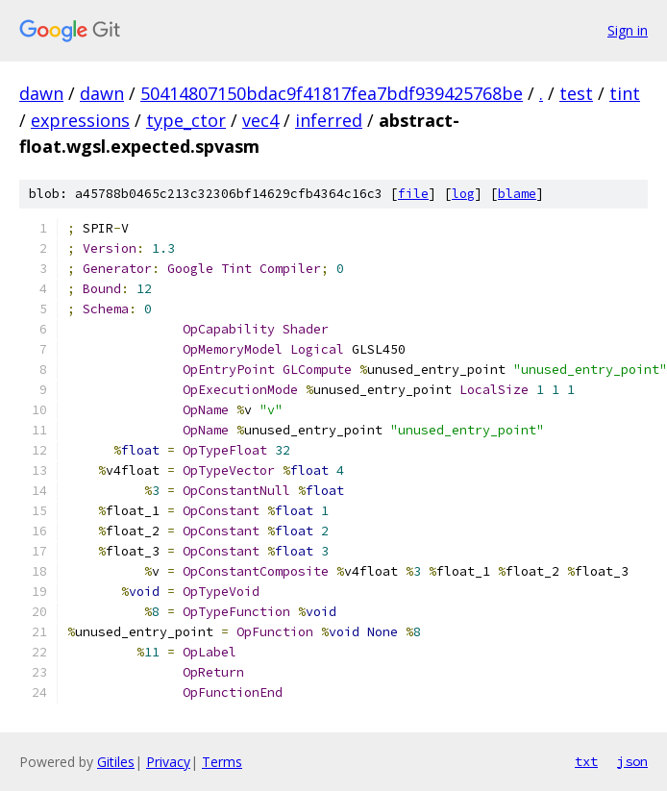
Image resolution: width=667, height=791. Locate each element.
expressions (80, 120)
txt (586, 761)
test (576, 93)
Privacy (168, 762)
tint (624, 93)
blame (517, 193)
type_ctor (186, 120)
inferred (328, 120)
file (413, 193)
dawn (41, 93)
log (463, 193)
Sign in (627, 30)
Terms (222, 762)
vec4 (260, 120)
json (632, 761)
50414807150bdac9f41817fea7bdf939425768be (331, 93)
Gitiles (116, 762)
